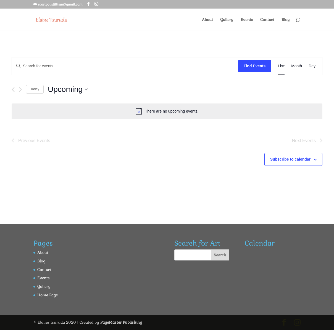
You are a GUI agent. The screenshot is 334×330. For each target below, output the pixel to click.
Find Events (254, 66)
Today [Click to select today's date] (34, 89)
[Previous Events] (13, 89)
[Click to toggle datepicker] (68, 89)
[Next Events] (20, 89)
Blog (286, 20)
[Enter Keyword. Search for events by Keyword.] (125, 66)
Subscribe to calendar (290, 159)
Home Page (47, 294)
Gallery (226, 20)
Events (247, 20)
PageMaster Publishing (121, 322)
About (207, 20)
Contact (267, 20)
